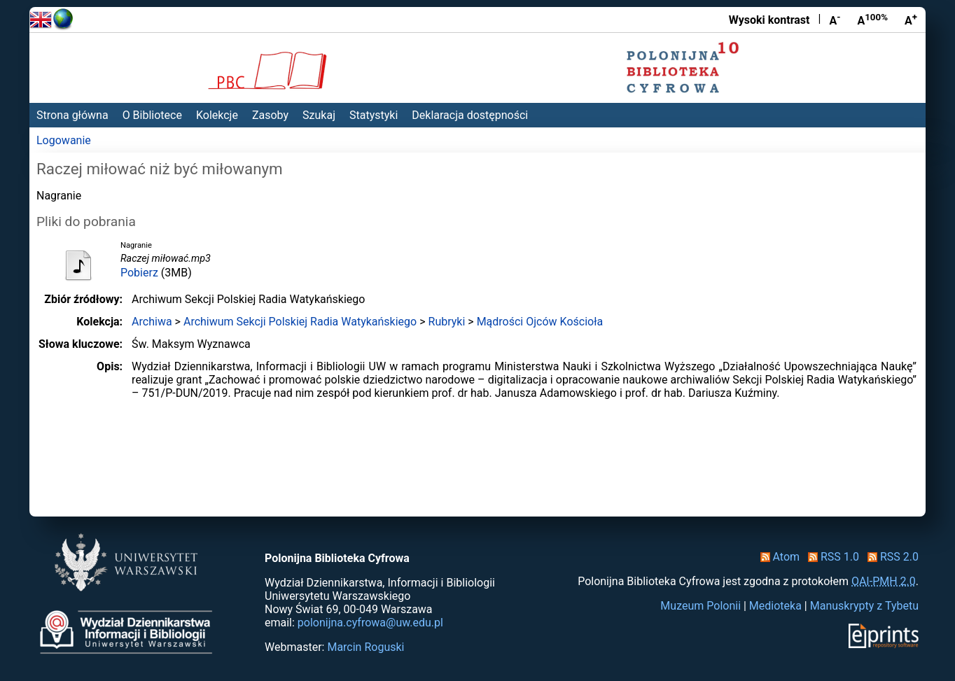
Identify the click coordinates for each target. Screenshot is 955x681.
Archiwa (152, 321)
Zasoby (270, 115)
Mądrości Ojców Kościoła (540, 321)
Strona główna (72, 115)
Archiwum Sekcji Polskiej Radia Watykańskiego (300, 321)
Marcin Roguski (365, 647)
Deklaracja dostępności (470, 115)
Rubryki (447, 321)
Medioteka (775, 605)
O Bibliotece (152, 115)
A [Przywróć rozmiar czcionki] (872, 19)
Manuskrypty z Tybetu (864, 605)
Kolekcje (217, 115)
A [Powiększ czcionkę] (911, 19)
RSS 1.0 (830, 556)
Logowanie (63, 140)
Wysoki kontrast (769, 20)
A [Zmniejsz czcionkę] (834, 19)
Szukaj (318, 115)
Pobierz (139, 272)
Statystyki (373, 115)
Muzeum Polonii (700, 605)
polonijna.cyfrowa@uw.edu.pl (370, 622)
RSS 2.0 (890, 556)
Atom (777, 556)
